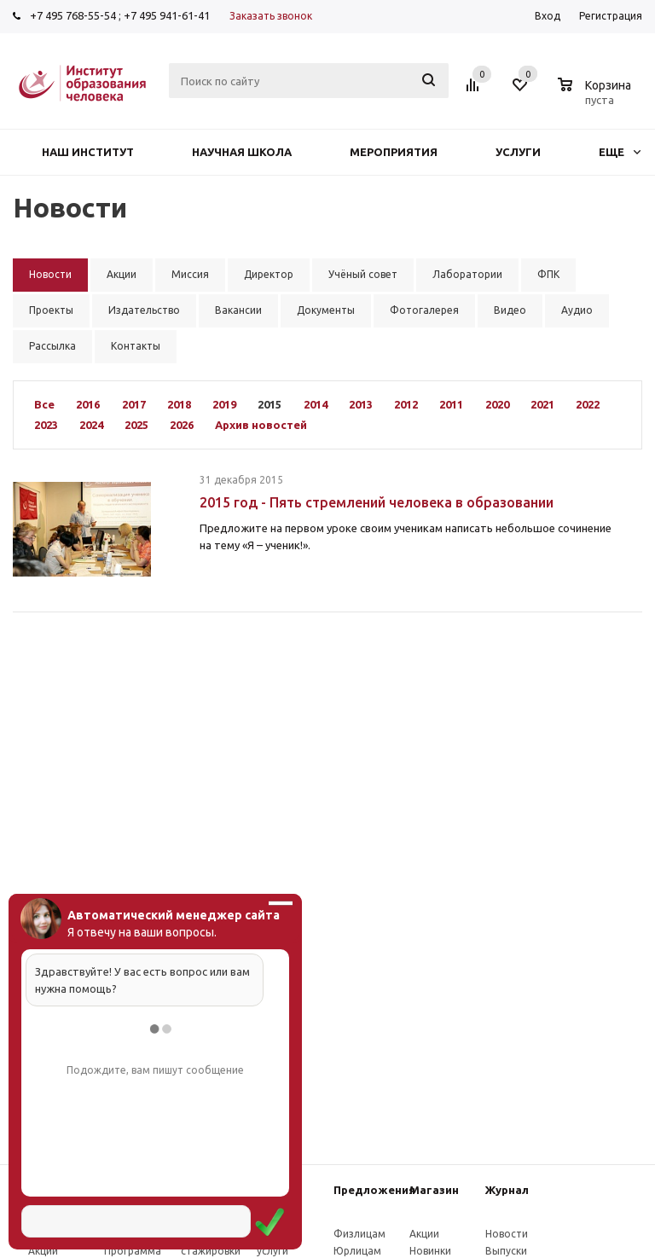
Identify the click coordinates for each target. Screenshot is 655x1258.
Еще (620, 152)
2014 (316, 404)
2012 (406, 404)
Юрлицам (357, 1250)
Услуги (518, 152)
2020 (497, 404)
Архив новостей (261, 425)
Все (44, 404)
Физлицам (359, 1233)
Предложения (374, 1190)
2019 (224, 404)
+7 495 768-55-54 (73, 15)
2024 (91, 425)
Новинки (430, 1250)
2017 (134, 404)
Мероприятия (394, 152)
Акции (43, 1250)
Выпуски (506, 1250)
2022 (588, 404)
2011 (451, 404)
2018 (179, 404)
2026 (182, 425)
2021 (542, 404)
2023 (46, 425)
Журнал (507, 1190)
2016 (88, 404)
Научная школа (242, 152)
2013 (361, 404)
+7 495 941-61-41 (167, 15)
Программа (132, 1250)
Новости (506, 1233)
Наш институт (88, 152)
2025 (136, 425)
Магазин (434, 1190)
